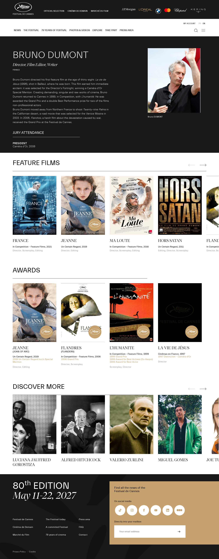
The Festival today (55, 519)
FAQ (81, 527)
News (17, 30)
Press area (127, 30)
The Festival (31, 30)
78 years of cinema (56, 534)
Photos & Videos (79, 30)
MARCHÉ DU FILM (99, 11)
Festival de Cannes (23, 519)
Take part (111, 30)
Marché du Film (21, 534)
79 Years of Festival (54, 30)
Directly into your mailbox (127, 521)
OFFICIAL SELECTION (54, 11)
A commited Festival (57, 527)
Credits (32, 552)
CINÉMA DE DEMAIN (78, 11)
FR (200, 23)
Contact (83, 534)
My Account (189, 23)
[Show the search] (196, 30)
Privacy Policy (19, 552)
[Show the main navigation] (203, 30)
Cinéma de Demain (23, 527)
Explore (97, 30)
